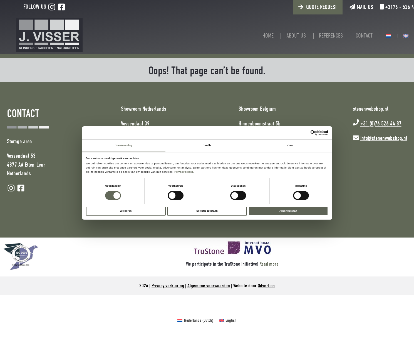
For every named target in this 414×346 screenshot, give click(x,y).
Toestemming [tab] (123, 145)
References (322, 36)
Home (259, 36)
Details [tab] (207, 145)
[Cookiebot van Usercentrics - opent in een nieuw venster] (303, 132)
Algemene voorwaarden (208, 286)
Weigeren (126, 211)
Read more (269, 264)
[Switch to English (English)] (227, 320)
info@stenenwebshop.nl (383, 138)
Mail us (343, 7)
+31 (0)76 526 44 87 (380, 123)
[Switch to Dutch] (379, 36)
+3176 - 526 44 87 (383, 7)
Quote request (303, 7)
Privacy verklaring (168, 286)
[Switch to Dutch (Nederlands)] (195, 320)
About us (287, 36)
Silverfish (266, 286)
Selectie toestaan (206, 211)
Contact (355, 36)
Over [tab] (290, 145)
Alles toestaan (288, 211)
